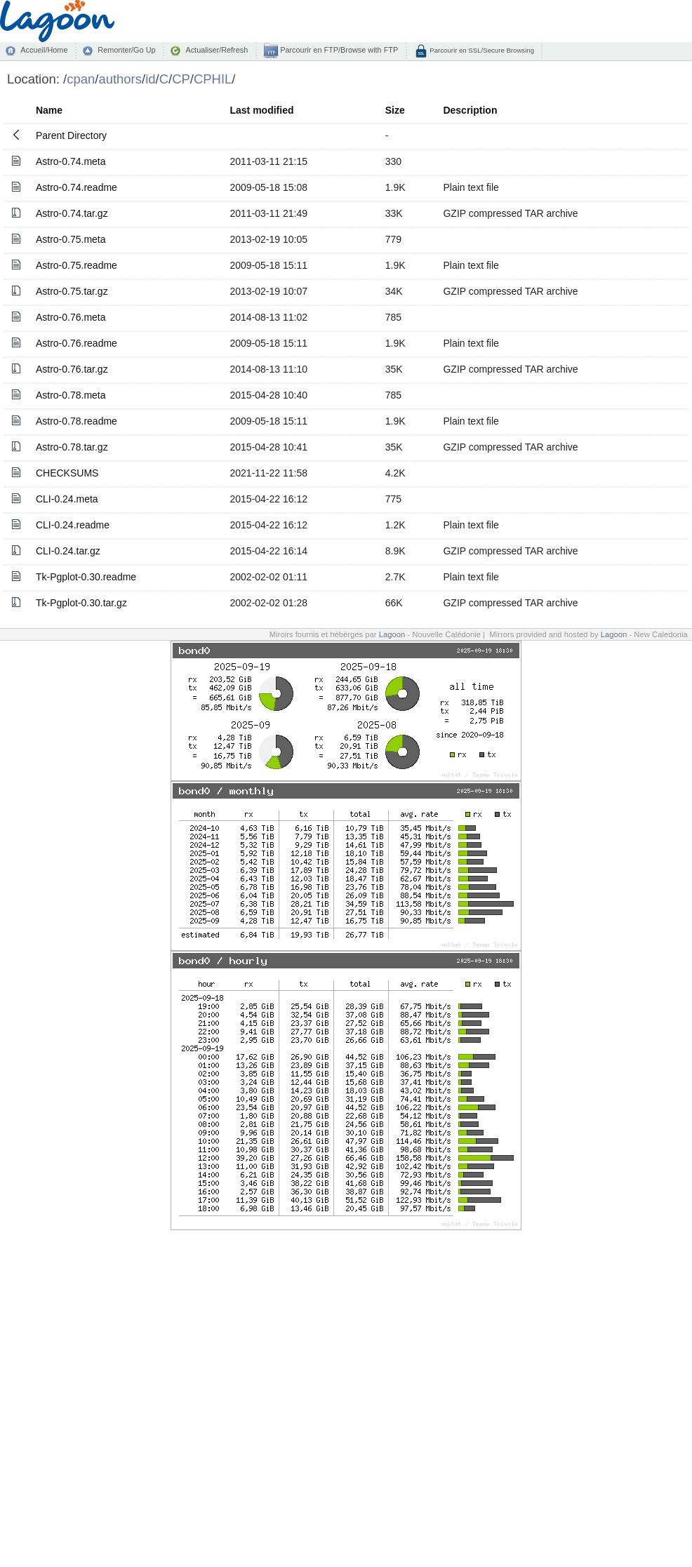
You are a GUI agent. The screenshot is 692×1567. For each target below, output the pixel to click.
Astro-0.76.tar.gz (72, 369)
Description (470, 110)
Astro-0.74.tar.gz (72, 213)
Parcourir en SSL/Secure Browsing (481, 50)
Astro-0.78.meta (71, 395)
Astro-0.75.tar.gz (72, 291)
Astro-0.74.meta (71, 161)
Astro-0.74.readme (76, 187)
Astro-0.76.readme (76, 343)
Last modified (261, 110)
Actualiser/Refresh (216, 50)
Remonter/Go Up (126, 50)
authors (120, 79)
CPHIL (213, 79)
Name (49, 110)
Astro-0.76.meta (71, 317)
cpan (81, 79)
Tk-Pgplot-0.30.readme (86, 576)
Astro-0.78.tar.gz (72, 447)
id (150, 79)
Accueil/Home (43, 50)
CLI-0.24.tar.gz (68, 550)
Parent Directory (71, 135)
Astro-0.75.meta (71, 239)
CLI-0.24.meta (67, 499)
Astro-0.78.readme (76, 421)
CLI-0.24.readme (72, 525)
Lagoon (392, 634)
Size (395, 110)
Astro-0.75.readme (76, 265)
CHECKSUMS (67, 473)
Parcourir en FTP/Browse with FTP (338, 50)
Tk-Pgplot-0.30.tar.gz (81, 602)
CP (181, 79)
